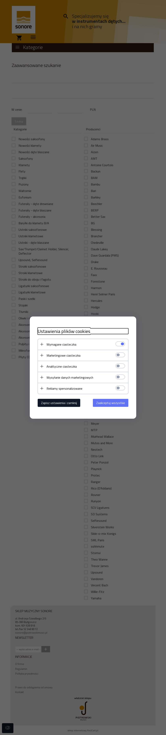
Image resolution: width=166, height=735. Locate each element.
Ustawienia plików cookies (64, 331)
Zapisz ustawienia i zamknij (59, 402)
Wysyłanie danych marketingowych (70, 377)
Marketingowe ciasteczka (63, 355)
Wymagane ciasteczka (61, 344)
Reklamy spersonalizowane (64, 388)
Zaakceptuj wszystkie (110, 402)
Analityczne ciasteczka (62, 366)
